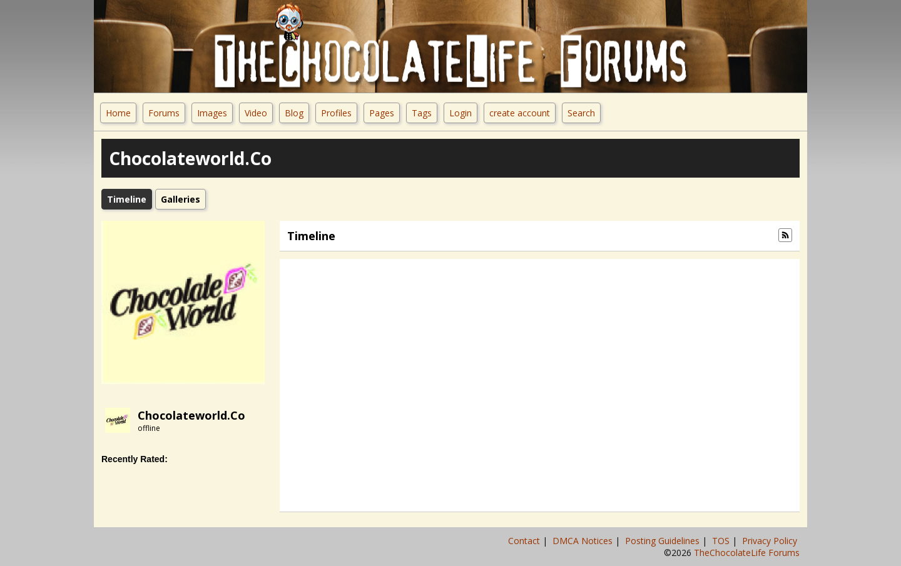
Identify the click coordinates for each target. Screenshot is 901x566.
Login (460, 113)
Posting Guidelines (663, 541)
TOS (722, 541)
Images (212, 113)
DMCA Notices (583, 541)
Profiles (336, 113)
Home (118, 113)
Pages (381, 113)
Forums (164, 113)
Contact (525, 541)
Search (581, 113)
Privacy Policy (771, 541)
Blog (294, 113)
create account (519, 113)
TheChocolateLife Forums (747, 552)
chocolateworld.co (191, 415)
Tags (422, 113)
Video (256, 113)
